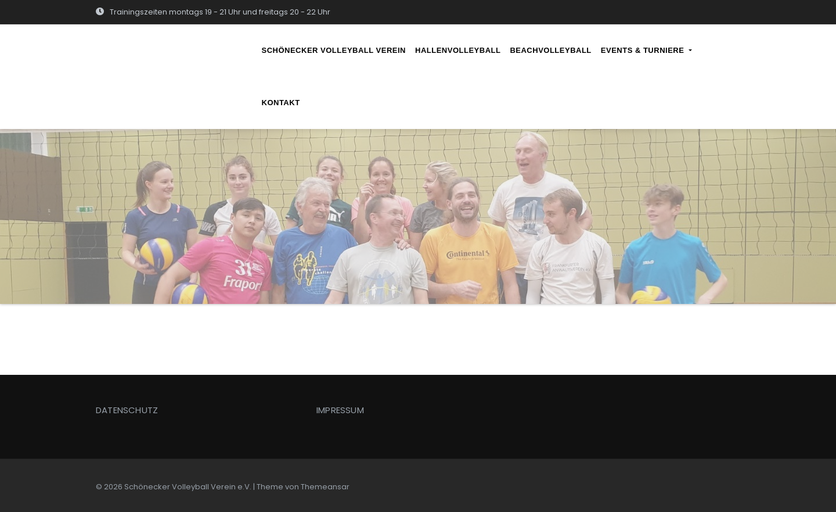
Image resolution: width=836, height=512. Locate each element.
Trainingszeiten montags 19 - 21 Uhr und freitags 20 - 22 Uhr (213, 11)
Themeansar (325, 486)
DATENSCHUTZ (127, 410)
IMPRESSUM (340, 410)
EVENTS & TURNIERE (646, 50)
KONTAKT (281, 102)
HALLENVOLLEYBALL (457, 50)
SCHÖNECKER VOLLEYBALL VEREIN (334, 50)
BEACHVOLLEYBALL (550, 50)
